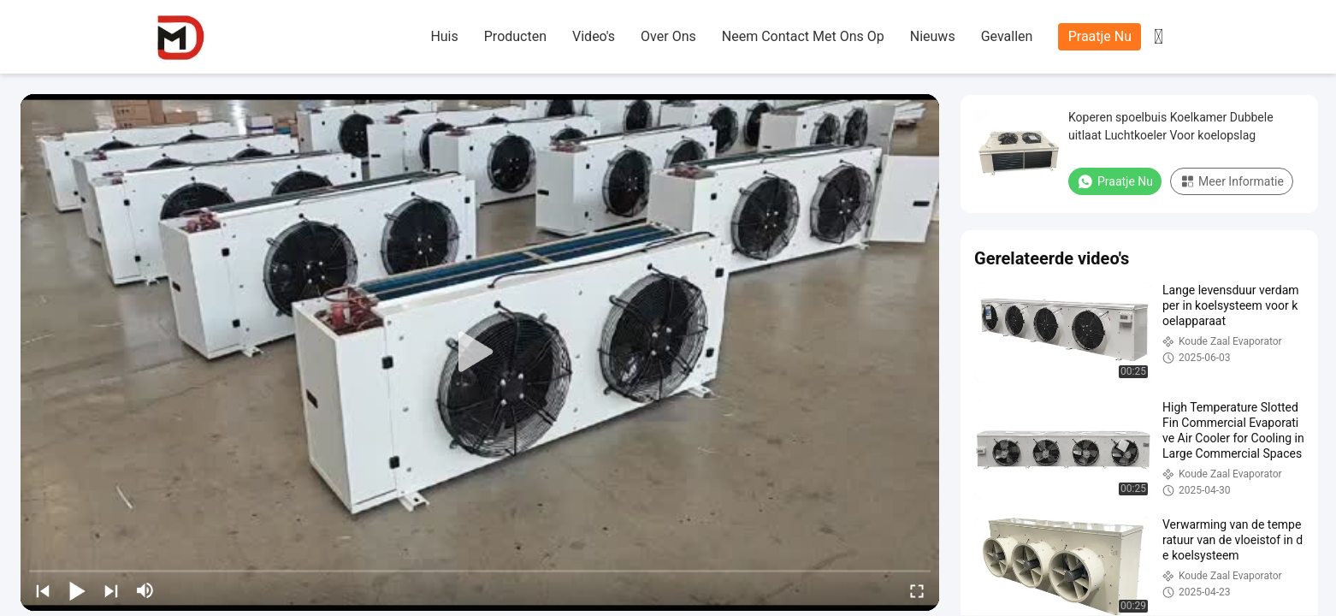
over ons (668, 36)
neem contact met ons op (803, 36)
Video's (593, 36)
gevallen (1007, 36)
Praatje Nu (1100, 36)
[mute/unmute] (145, 590)
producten (515, 36)
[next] (111, 590)
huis (444, 36)
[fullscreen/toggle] (917, 590)
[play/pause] (77, 590)
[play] (479, 352)
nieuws (932, 36)
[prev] (43, 590)
